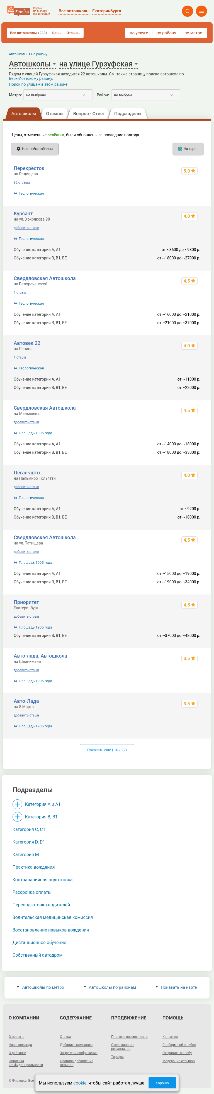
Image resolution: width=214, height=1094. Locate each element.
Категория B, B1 (41, 817)
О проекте (16, 1037)
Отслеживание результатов (122, 1047)
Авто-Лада (26, 701)
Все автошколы (28, 33)
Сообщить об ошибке (179, 1045)
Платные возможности (129, 1037)
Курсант (23, 213)
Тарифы (117, 1057)
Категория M (26, 854)
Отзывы (74, 33)
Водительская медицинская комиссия (53, 917)
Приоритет (26, 602)
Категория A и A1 (43, 804)
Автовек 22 (27, 343)
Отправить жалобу (177, 1053)
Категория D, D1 (29, 842)
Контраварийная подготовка (43, 879)
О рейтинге (17, 1053)
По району (39, 54)
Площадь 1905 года (35, 433)
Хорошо (162, 1083)
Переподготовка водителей (41, 904)
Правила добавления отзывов (76, 1063)
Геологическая (31, 193)
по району (166, 32)
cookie (79, 1083)
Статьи (65, 1037)
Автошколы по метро (40, 987)
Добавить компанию (76, 1045)
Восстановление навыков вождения (51, 930)
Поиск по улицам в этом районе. (39, 84)
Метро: (15, 95)
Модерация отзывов (178, 1061)
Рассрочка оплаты (32, 892)
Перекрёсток (29, 168)
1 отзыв (20, 293)
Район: (103, 95)
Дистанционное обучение (39, 942)
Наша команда (20, 1045)
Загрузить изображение (79, 1053)
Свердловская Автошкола (45, 278)
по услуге (139, 32)
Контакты (170, 1037)
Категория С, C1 (29, 829)
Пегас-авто (27, 473)
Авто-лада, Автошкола (40, 656)
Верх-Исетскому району (30, 78)
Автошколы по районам (110, 987)
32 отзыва (22, 183)
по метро (193, 32)
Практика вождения (34, 867)
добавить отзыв (26, 228)
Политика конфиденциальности (26, 1063)
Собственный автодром (38, 955)
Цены (57, 33)
